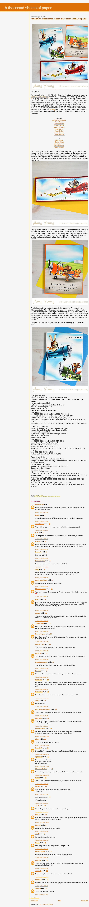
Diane (37, 739)
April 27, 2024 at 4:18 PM (41, 689)
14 (51, 634)
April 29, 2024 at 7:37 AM (41, 812)
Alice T (37, 786)
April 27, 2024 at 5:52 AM (41, 558)
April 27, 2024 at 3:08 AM (41, 512)
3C (32, 99)
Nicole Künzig (59, 146)
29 (45, 778)
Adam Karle (59, 140)
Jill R (37, 834)
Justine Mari (39, 623)
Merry (37, 599)
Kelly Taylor (59, 129)
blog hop (36, 496)
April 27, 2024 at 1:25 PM (41, 650)
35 (44, 834)
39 (47, 871)
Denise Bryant (40, 634)
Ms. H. (37, 843)
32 (45, 806)
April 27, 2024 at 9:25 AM (41, 631)
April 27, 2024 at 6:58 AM (41, 586)
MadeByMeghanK (41, 662)
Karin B (37, 825)
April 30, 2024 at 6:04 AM (41, 857)
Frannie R (38, 748)
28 (52, 769)
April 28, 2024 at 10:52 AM (42, 736)
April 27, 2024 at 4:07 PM (41, 677)
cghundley (39, 757)
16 (46, 653)
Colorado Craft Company (40, 97)
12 (46, 613)
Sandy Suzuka (40, 729)
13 (49, 623)
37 (51, 851)
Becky (37, 515)
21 (45, 700)
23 (48, 718)
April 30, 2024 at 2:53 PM (41, 877)
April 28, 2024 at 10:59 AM (42, 745)
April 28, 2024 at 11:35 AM (42, 754)
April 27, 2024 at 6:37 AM (41, 577)
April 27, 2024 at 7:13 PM (41, 706)
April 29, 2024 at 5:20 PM (41, 840)
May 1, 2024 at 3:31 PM (41, 894)
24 (51, 729)
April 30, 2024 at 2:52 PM (41, 868)
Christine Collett (40, 769)
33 (46, 814)
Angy (37, 569)
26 (48, 748)
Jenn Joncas (39, 524)
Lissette (38, 671)
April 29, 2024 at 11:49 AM (42, 822)
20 (48, 692)
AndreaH (38, 860)
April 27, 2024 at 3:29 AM (41, 521)
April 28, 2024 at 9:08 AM (41, 726)
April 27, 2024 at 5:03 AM (41, 539)
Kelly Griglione (59, 127)
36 (45, 843)
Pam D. (37, 814)
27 (48, 757)
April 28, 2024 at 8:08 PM (41, 794)
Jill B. (37, 806)
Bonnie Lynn (39, 644)
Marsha (37, 541)
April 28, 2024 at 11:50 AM (42, 775)
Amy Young (59, 122)
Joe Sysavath (59, 144)
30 (46, 786)
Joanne (37, 613)
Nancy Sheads (59, 133)
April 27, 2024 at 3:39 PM (41, 668)
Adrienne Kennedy (59, 120)
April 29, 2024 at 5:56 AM (41, 803)
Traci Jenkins (59, 147)
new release (57, 496)
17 (53, 662)
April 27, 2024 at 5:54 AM (41, 567)
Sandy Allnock (59, 135)
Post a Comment (35, 897)
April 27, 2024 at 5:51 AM (41, 549)
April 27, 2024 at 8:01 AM (41, 621)
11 (45, 599)
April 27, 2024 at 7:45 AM (41, 610)
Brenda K (38, 879)
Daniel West (59, 142)
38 (47, 860)
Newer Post (34, 900)
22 (56, 709)
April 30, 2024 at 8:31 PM (41, 886)
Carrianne (38, 680)
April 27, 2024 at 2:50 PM (41, 659)
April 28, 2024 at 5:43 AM (41, 715)
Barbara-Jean (40, 561)
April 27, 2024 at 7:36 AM (41, 596)
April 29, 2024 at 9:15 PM (41, 849)
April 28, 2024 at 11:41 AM (42, 766)
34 (46, 825)
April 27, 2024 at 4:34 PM (41, 698)
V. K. (36, 533)
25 (45, 739)
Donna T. (38, 552)
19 (48, 680)
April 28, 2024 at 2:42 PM (41, 784)
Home (59, 900)
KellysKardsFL (40, 851)
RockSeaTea (39, 504)
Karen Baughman (41, 580)
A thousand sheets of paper (27, 8)
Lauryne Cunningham (42, 709)
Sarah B (38, 653)
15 (50, 644)
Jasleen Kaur (59, 124)
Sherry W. (38, 718)
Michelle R (39, 692)
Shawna (38, 888)
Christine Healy (40, 589)
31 (49, 797)
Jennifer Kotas (59, 125)
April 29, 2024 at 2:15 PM (41, 831)
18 (46, 671)
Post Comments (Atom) (46, 904)
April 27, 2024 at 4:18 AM (41, 530)
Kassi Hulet (59, 131)
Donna (37, 778)
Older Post (84, 900)
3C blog (52, 110)
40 (47, 879)
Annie (37, 700)
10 (52, 589)
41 (46, 888)
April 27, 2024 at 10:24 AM (42, 641)
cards (40, 496)
